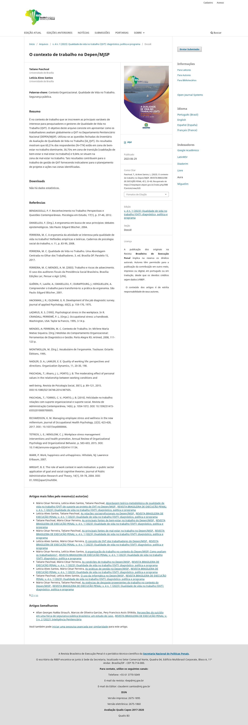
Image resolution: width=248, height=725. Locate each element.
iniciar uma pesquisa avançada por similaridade (80, 626)
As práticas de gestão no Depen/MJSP (107, 568)
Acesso (220, 2)
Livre (180, 170)
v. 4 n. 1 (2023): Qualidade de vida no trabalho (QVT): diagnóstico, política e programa (96, 44)
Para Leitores (184, 69)
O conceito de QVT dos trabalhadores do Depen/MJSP (116, 541)
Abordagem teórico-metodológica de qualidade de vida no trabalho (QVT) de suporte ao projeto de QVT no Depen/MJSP (100, 504)
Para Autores (184, 75)
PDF (129, 142)
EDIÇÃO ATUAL (32, 32)
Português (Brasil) (187, 114)
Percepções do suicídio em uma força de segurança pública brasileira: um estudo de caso (99, 614)
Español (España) (187, 125)
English (181, 119)
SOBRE (138, 32)
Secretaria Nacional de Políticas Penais (166, 653)
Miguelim (182, 183)
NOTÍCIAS (83, 32)
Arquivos (43, 44)
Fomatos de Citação (136, 194)
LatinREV (182, 157)
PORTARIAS (121, 32)
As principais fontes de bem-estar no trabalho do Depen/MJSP (118, 520)
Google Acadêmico (188, 150)
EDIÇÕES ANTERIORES (59, 32)
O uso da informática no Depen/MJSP (102, 575)
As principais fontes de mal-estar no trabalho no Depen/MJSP (118, 530)
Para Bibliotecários (186, 80)
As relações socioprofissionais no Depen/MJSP (108, 513)
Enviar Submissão (189, 49)
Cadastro (208, 2)
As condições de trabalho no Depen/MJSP (106, 561)
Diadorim (182, 163)
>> (36, 595)
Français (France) (187, 130)
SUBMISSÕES (102, 32)
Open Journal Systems (190, 94)
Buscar (216, 32)
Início (32, 44)
